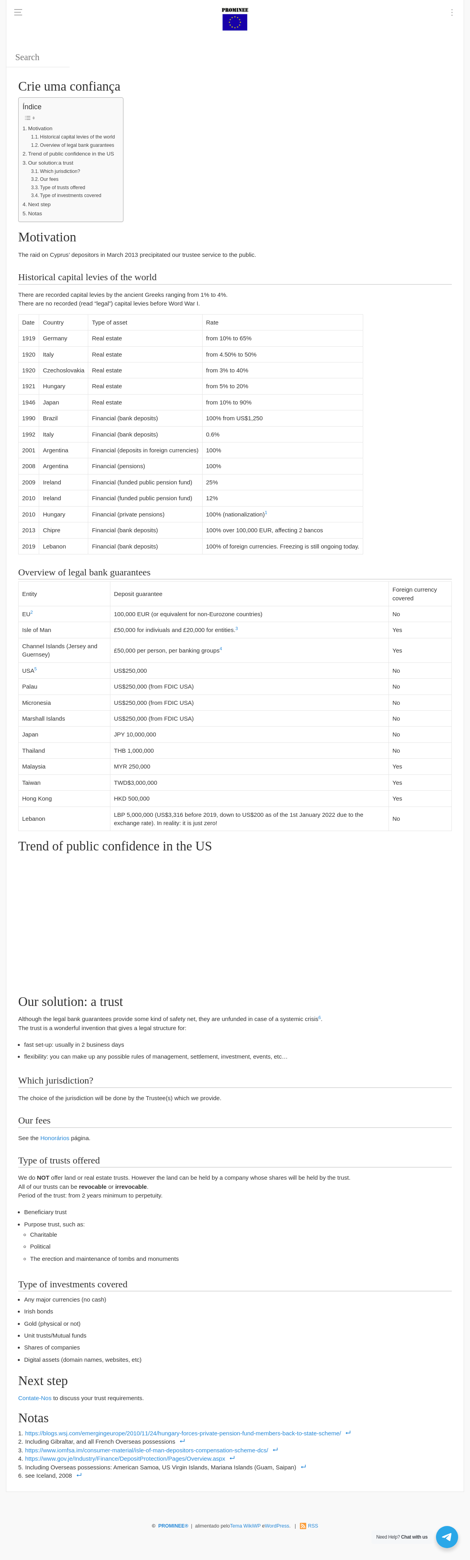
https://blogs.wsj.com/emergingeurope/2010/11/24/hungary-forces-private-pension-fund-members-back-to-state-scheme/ (183, 1433)
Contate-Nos (34, 1398)
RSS (313, 1526)
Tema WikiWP (245, 1526)
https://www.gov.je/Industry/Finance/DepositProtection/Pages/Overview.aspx (125, 1458)
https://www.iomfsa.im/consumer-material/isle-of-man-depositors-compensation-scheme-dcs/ (146, 1450)
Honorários (54, 1138)
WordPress (277, 1526)
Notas (35, 213)
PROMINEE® (173, 1526)
